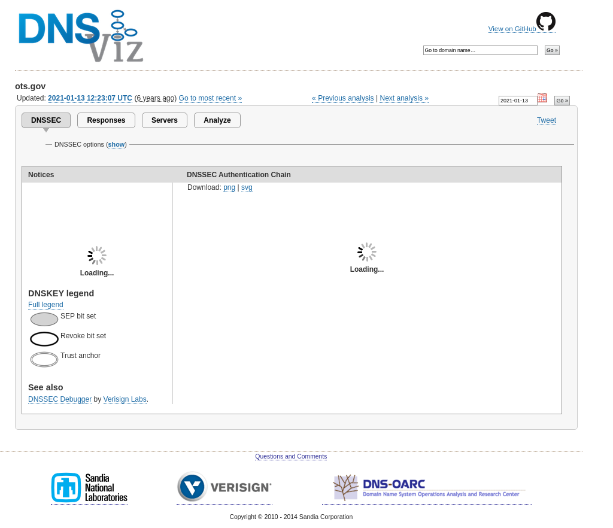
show (116, 144)
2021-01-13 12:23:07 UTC (90, 98)
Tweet (546, 120)
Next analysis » (404, 98)
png (229, 187)
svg (247, 187)
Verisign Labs (125, 399)
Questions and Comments (291, 456)
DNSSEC (46, 120)
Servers (164, 120)
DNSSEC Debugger (60, 399)
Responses (106, 120)
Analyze (217, 120)
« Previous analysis (343, 98)
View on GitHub (522, 28)
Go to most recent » (210, 98)
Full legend (45, 305)
